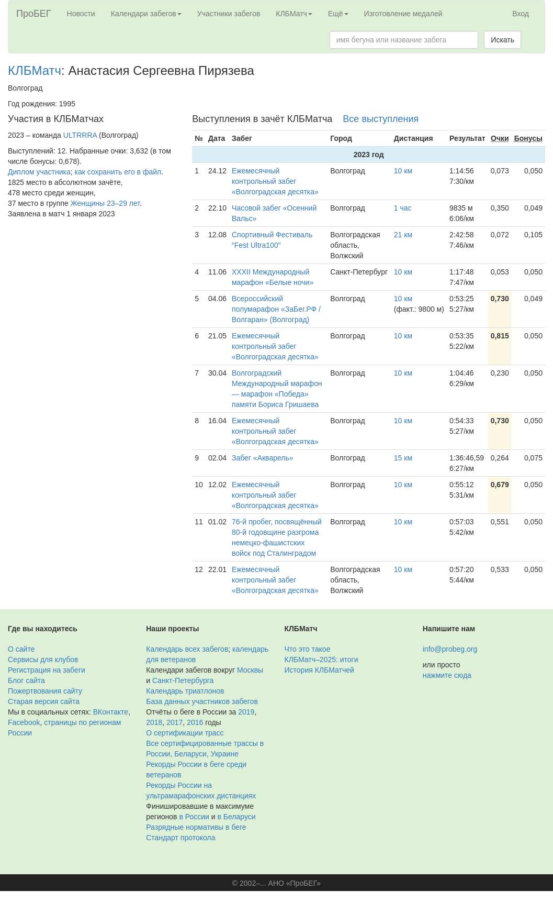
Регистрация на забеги (46, 670)
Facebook (24, 722)
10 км (403, 171)
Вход (520, 13)
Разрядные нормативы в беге (196, 827)
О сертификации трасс (184, 733)
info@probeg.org (450, 649)
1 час (403, 208)
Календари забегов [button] (146, 13)
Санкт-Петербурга (182, 680)
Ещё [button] (338, 13)
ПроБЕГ (33, 13)
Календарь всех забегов (187, 649)
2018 (154, 722)
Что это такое (308, 649)
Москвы (250, 670)
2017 (174, 722)
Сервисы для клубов (43, 659)
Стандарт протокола (180, 837)
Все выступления (381, 119)
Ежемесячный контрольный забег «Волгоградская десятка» (275, 181)
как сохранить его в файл (118, 172)
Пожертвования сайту (45, 691)
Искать (502, 40)
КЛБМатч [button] (294, 13)
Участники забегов (229, 13)
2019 (246, 712)
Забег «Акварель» (263, 458)
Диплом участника (39, 172)
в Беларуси (236, 816)
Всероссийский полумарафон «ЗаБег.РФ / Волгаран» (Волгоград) (276, 309)
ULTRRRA (80, 135)
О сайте (21, 649)
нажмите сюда (447, 675)
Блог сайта (26, 680)
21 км (403, 234)
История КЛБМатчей (319, 670)
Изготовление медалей (403, 13)
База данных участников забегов (202, 701)
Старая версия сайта (44, 701)
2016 (195, 722)
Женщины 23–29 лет (105, 203)
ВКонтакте (110, 712)
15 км (403, 458)
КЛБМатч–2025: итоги (321, 659)
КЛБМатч (34, 70)
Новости (81, 13)
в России (194, 816)
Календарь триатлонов (185, 691)
